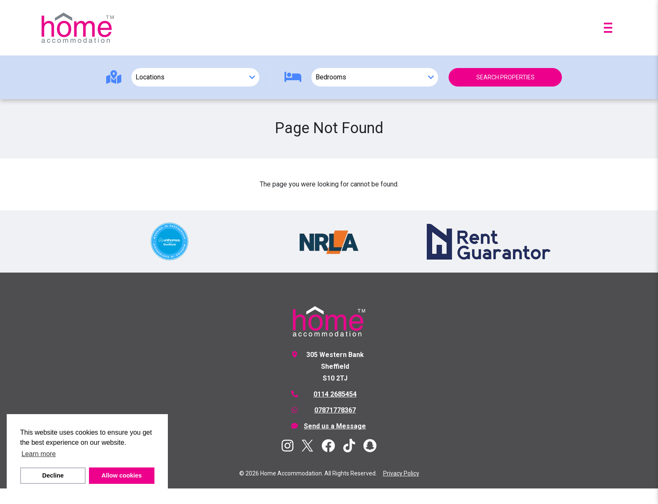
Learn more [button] (38, 453)
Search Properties (505, 77)
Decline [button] (53, 475)
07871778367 (335, 410)
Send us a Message (335, 426)
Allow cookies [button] (122, 475)
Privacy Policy (401, 473)
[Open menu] (608, 27)
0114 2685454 (335, 394)
